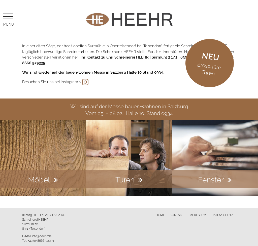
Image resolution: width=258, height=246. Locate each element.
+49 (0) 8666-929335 (41, 240)
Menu (8, 18)
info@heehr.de (41, 236)
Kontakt (177, 215)
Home (160, 215)
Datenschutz (222, 215)
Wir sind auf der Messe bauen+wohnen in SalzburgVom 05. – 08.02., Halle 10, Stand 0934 (129, 109)
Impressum (197, 215)
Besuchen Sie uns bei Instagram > (51, 81)
